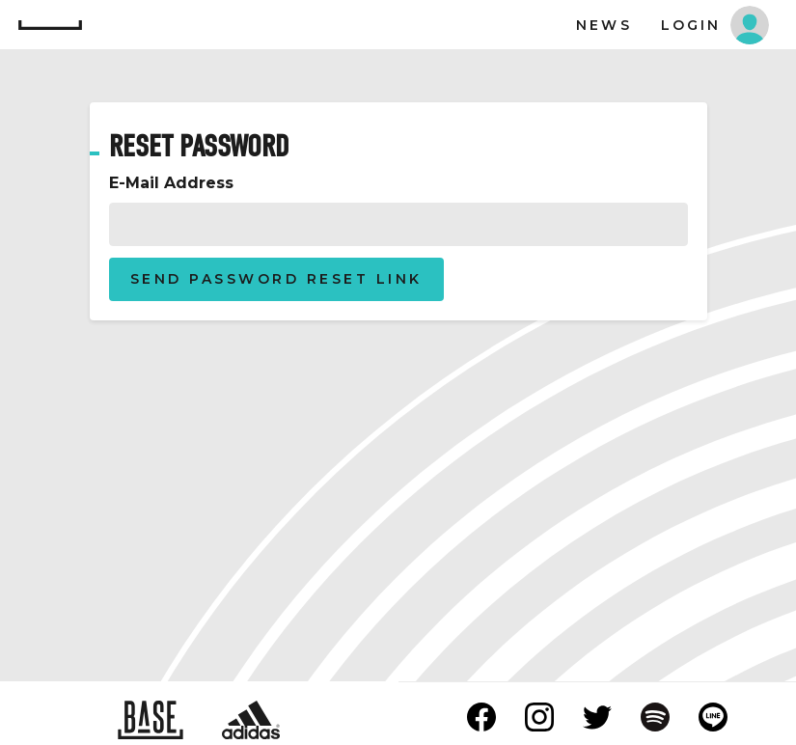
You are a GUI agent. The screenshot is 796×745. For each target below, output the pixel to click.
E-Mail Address (171, 183)
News (603, 25)
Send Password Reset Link (276, 279)
